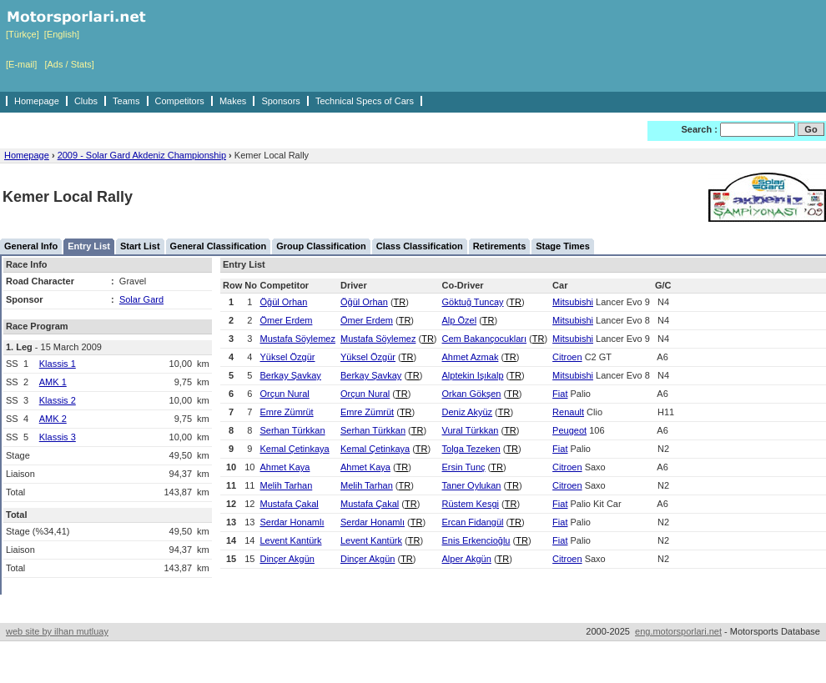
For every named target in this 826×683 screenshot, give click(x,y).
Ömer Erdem (285, 320)
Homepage (36, 101)
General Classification (218, 246)
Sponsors (280, 101)
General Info (31, 246)
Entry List (89, 246)
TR (400, 302)
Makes (232, 101)
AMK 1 (53, 382)
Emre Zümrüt (286, 412)
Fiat (559, 394)
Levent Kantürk (290, 540)
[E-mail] (21, 64)
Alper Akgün (466, 559)
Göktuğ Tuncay (473, 302)
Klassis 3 (57, 437)
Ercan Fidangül (473, 522)
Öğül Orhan (283, 302)
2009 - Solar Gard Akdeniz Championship (142, 155)
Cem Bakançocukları (484, 339)
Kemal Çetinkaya (294, 449)
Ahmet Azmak (470, 357)
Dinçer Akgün (286, 559)
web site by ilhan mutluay (57, 631)
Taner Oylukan (471, 485)
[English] (61, 34)
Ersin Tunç (464, 467)
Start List (140, 246)
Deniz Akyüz (467, 412)
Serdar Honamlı (291, 522)
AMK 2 (53, 419)
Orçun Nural (284, 394)
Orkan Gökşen (471, 394)
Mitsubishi (572, 302)
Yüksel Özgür (287, 357)
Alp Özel (459, 320)
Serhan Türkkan (292, 430)
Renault (568, 412)
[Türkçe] (22, 34)
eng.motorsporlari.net (678, 631)
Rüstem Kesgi (470, 504)
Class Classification (419, 246)
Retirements (499, 246)
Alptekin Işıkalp (473, 375)
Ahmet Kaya (284, 467)
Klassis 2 (57, 400)
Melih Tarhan (285, 485)
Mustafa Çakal (288, 504)
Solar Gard (141, 299)
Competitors (179, 101)
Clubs (86, 101)
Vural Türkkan (470, 430)
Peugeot (569, 430)
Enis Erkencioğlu (476, 540)
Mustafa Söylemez (297, 339)
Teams (126, 101)
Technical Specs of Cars (364, 101)
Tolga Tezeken (471, 449)
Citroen (567, 357)
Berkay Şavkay (289, 375)
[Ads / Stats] (68, 64)
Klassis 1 (57, 364)
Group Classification (321, 246)
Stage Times (563, 246)
